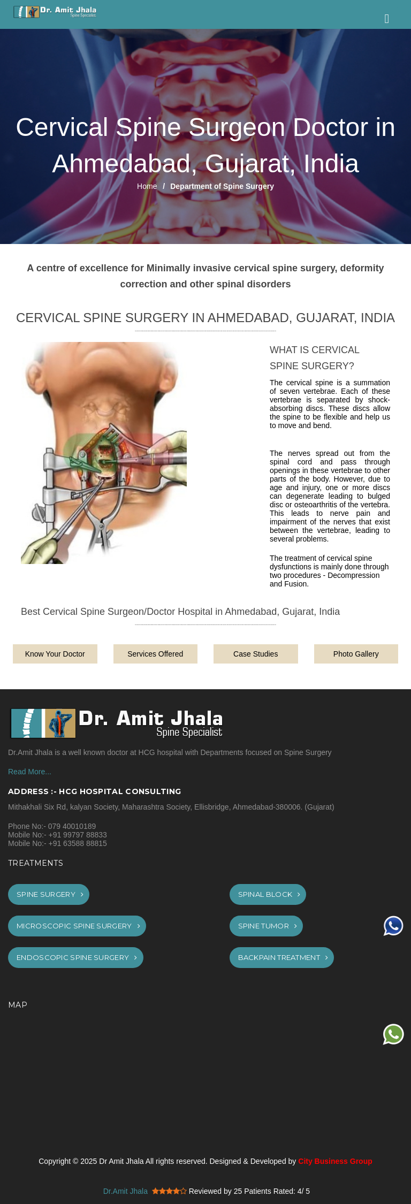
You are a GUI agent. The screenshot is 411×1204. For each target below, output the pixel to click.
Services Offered (155, 654)
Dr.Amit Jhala (125, 1191)
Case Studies (255, 654)
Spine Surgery (50, 894)
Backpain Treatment (283, 957)
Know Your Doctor (55, 654)
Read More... (29, 771)
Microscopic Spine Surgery (78, 925)
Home (147, 186)
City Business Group (335, 1161)
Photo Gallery (356, 654)
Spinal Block (269, 894)
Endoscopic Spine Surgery (77, 957)
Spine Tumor (268, 925)
